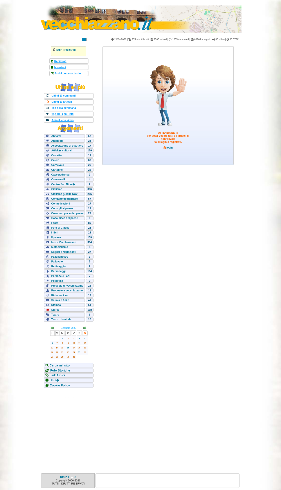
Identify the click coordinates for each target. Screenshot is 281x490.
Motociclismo (59, 247)
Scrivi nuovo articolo (67, 73)
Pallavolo (57, 261)
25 (79, 352)
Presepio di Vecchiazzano (67, 285)
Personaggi (58, 271)
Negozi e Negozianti (63, 251)
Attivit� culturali (61, 150)
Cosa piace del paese (64, 218)
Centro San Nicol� (63, 184)
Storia (55, 309)
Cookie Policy (60, 385)
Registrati (60, 61)
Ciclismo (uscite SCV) (64, 194)
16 (68, 347)
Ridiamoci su (59, 295)
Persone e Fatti (60, 276)
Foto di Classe (60, 227)
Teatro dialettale (61, 319)
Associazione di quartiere (67, 145)
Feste (54, 222)
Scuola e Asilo (60, 300)
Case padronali (60, 174)
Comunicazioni (60, 203)
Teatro (55, 314)
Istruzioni (60, 67)
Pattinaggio (58, 266)
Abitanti (56, 136)
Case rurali (58, 179)
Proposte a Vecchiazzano (67, 290)
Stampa (56, 305)
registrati (70, 49)
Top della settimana (63, 107)
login (59, 49)
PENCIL (65, 477)
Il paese (56, 237)
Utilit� (54, 380)
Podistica (57, 280)
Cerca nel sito (59, 365)
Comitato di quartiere (64, 198)
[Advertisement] (69, 427)
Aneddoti (57, 140)
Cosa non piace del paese (67, 213)
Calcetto (56, 155)
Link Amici (57, 375)
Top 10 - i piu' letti (62, 114)
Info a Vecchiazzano (63, 242)
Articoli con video (62, 120)
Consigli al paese (62, 208)
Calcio (55, 160)
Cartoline (57, 169)
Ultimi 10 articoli (61, 101)
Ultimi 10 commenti (63, 95)
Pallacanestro (59, 256)
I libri (54, 232)
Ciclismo (56, 189)
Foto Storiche (60, 370)
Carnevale (57, 165)
